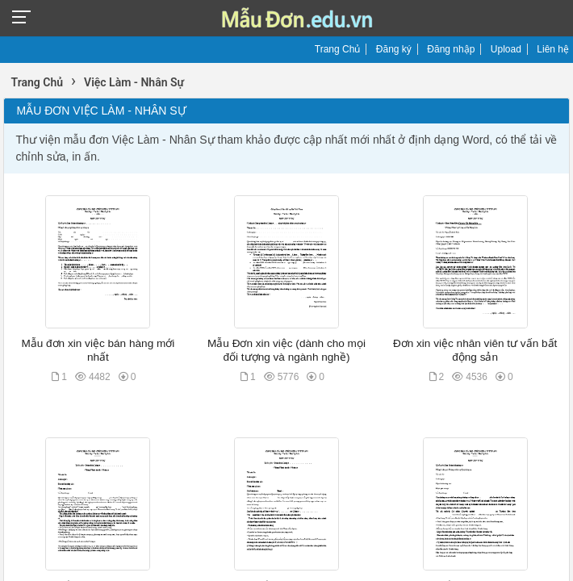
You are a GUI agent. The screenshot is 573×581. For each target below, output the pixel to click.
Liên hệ (553, 49)
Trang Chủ (338, 49)
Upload (506, 49)
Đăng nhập (451, 49)
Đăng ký (394, 49)
